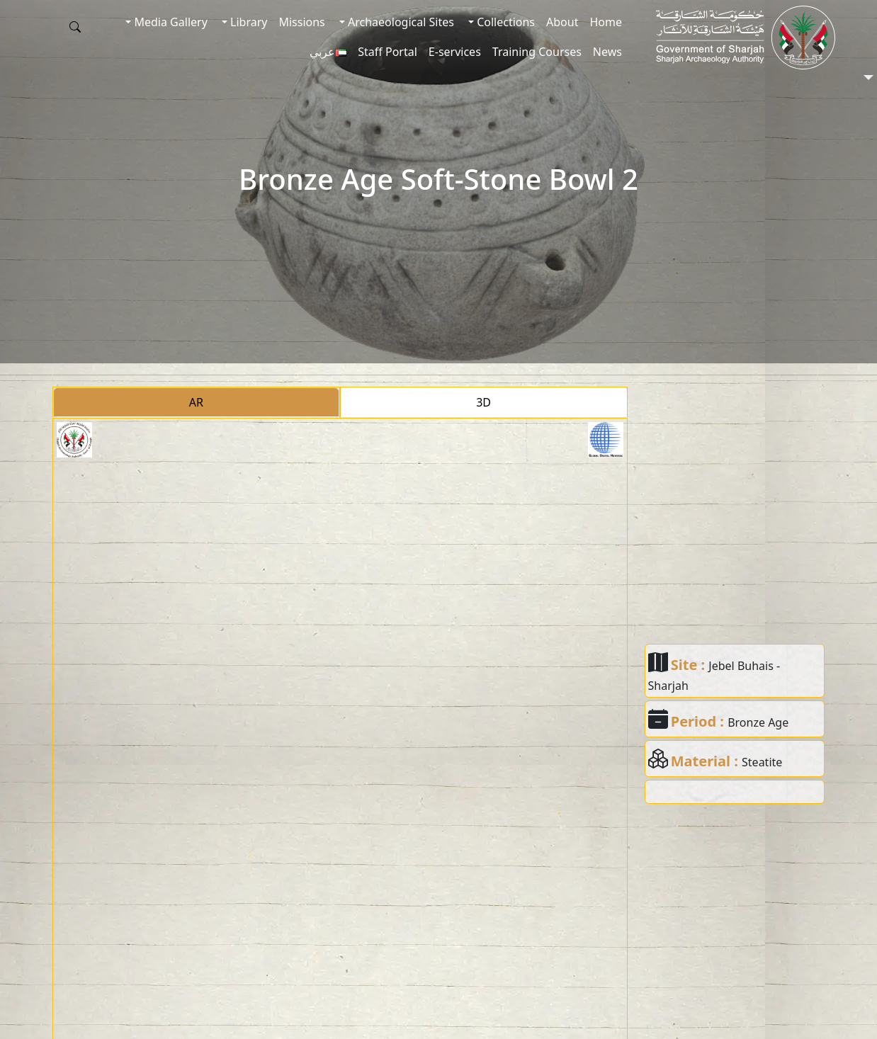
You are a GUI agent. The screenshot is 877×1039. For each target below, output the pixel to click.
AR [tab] (196, 402)
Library (247, 22)
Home (605, 22)
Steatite (762, 762)
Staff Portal (387, 51)
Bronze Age (758, 722)
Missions (301, 22)
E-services (455, 51)
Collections (504, 22)
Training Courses (537, 51)
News (607, 51)
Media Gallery (169, 22)
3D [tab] (483, 402)
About (562, 22)
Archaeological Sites (399, 22)
